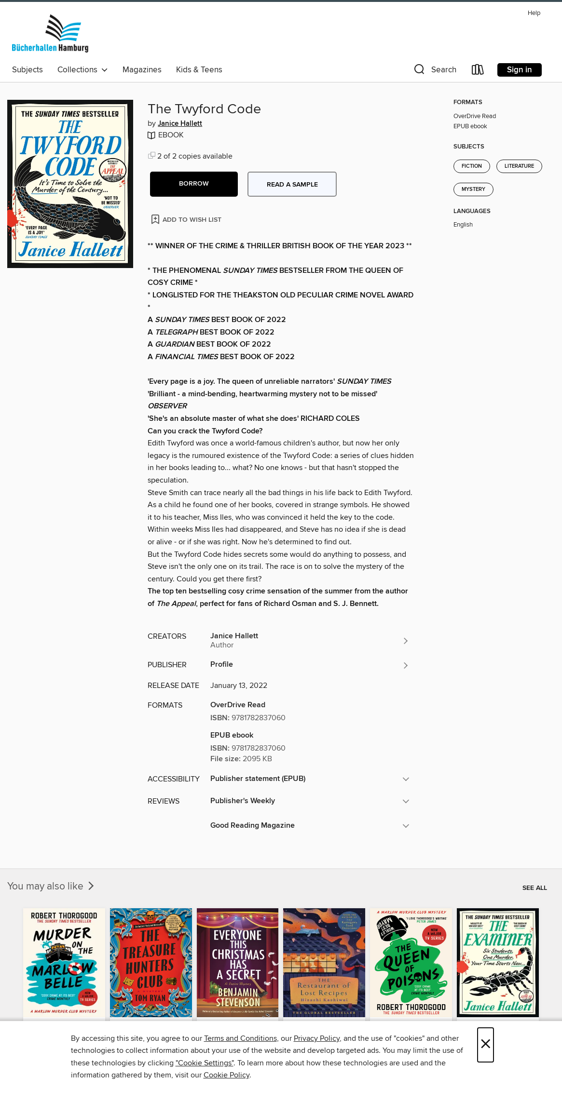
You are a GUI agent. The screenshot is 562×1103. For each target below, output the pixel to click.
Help (534, 13)
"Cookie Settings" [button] (204, 1063)
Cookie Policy (226, 1075)
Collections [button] (82, 70)
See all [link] (534, 888)
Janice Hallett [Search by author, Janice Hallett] (180, 124)
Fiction (472, 166)
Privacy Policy (317, 1038)
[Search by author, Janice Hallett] (310, 641)
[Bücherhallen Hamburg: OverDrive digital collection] (50, 33)
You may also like (51, 886)
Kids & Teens (199, 70)
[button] (434, 71)
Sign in (519, 70)
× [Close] (486, 1045)
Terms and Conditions (240, 1038)
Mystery (473, 189)
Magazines (142, 70)
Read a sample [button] (292, 184)
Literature (519, 166)
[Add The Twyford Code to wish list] (187, 219)
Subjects (27, 70)
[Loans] (478, 71)
